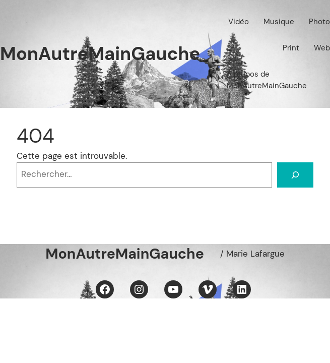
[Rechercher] (295, 175)
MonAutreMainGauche (100, 54)
